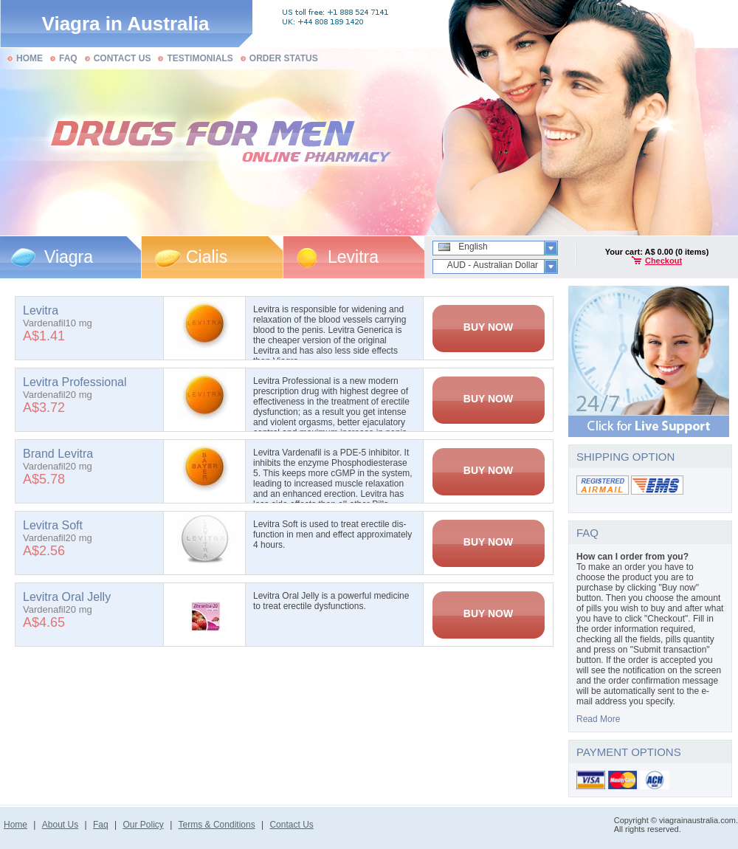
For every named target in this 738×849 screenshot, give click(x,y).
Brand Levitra (58, 453)
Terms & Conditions (217, 824)
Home (15, 824)
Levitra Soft (53, 525)
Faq (100, 824)
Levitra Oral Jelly (67, 597)
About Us (60, 824)
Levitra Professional (75, 382)
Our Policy (143, 824)
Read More (598, 719)
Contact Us (291, 824)
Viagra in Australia (126, 24)
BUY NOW (488, 327)
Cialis (206, 257)
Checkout (663, 260)
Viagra (68, 257)
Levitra (353, 257)
